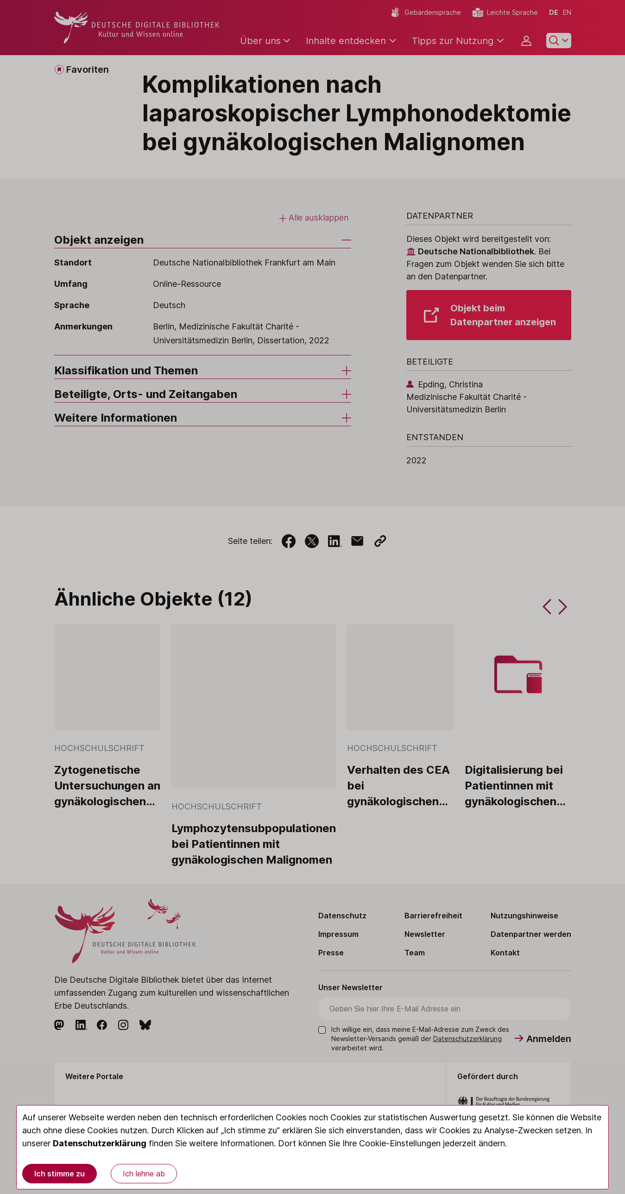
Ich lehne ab (144, 1173)
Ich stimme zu (59, 1173)
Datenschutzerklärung (99, 1143)
